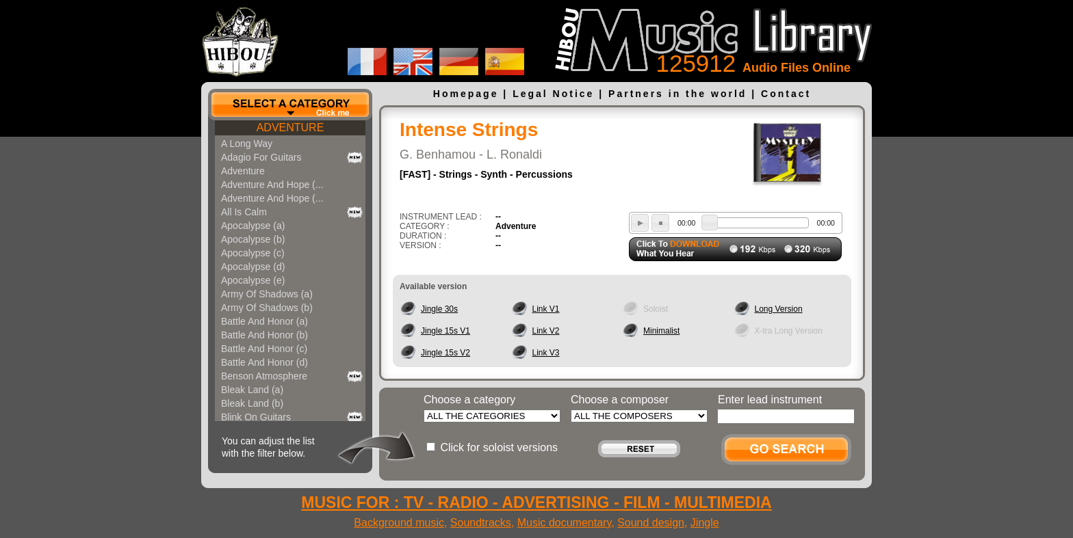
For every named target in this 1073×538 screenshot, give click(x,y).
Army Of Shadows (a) (267, 293)
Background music (399, 522)
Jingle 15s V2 (445, 353)
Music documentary (564, 522)
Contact (786, 93)
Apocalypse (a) (253, 225)
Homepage (466, 93)
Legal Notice (553, 93)
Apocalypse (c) (253, 252)
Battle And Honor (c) (264, 348)
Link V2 (546, 331)
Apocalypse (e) (253, 280)
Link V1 (546, 309)
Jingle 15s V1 (445, 331)
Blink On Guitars (256, 417)
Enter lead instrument (770, 399)
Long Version (779, 309)
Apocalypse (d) (253, 266)
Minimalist (661, 331)
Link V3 (546, 353)
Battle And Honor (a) (264, 321)
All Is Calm (244, 211)
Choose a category (469, 399)
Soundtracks (480, 522)
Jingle (704, 522)
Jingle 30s (439, 309)
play (639, 222)
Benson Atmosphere (264, 376)
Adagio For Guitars (261, 157)
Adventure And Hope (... (272, 184)
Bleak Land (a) (252, 389)
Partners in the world (677, 93)
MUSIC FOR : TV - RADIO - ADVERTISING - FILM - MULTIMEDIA (536, 502)
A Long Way (246, 143)
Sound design (650, 522)
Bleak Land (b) (252, 403)
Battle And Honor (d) (264, 362)
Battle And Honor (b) (264, 334)
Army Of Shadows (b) (267, 307)
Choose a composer (620, 399)
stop (660, 222)
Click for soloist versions (499, 447)
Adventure (243, 170)
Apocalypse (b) (253, 239)
